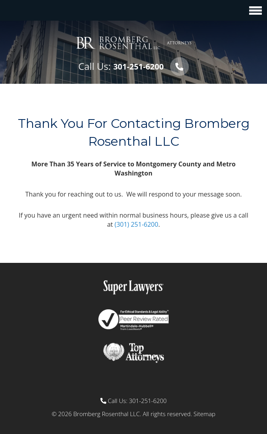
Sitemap (204, 414)
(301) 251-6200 (136, 224)
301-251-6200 (138, 66)
